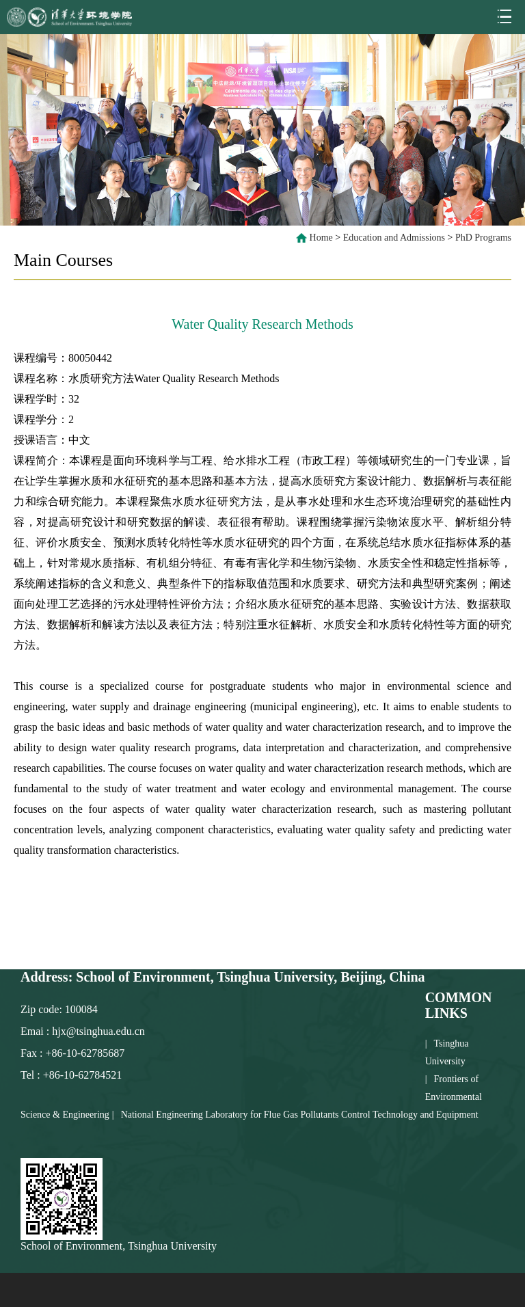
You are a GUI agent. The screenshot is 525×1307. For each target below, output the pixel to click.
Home (321, 237)
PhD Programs (483, 237)
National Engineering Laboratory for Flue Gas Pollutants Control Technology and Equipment (300, 1114)
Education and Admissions (394, 237)
